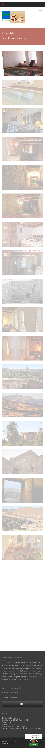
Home (4, 33)
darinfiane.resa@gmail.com (32, 728)
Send (22, 704)
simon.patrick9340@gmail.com (12, 728)
